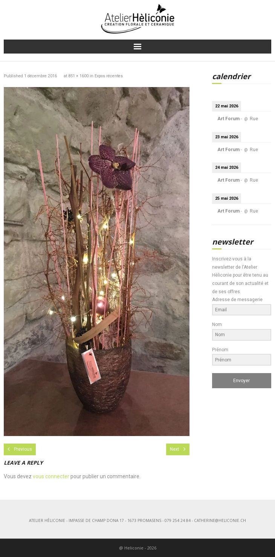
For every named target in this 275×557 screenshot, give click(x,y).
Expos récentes (109, 75)
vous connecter (51, 476)
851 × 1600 (78, 75)
